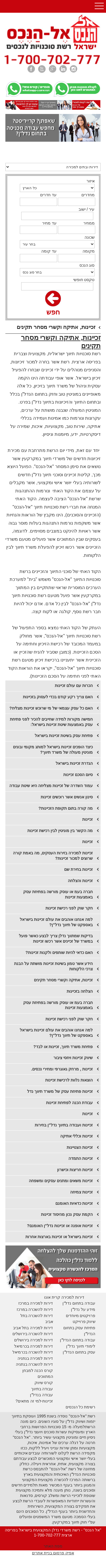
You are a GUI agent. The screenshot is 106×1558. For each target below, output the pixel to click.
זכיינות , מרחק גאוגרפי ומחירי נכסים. (62, 1069)
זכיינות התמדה (80, 1158)
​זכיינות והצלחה (80, 880)
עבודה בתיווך (42, 1389)
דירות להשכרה (40, 1352)
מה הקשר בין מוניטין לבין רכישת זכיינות (60, 830)
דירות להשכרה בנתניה (34, 1364)
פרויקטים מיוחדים (81, 1315)
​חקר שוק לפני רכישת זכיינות (69, 908)
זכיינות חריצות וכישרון (75, 1169)
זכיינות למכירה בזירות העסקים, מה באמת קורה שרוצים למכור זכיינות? (53, 856)
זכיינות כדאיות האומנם (74, 1203)
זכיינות (87, 819)
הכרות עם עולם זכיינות (74, 685)
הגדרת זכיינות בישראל (74, 763)
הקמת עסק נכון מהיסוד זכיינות (67, 1214)
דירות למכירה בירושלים (33, 1340)
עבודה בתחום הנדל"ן (77, 1340)
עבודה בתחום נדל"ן (78, 1303)
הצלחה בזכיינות (80, 991)
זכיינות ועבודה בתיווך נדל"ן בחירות (64, 1125)
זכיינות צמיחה (81, 1192)
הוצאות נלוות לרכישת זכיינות (69, 1080)
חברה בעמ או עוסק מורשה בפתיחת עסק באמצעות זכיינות (58, 894)
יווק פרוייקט (83, 1321)
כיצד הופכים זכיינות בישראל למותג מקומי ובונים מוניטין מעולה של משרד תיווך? (53, 750)
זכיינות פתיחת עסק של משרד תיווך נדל (60, 1091)
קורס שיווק (43, 1382)
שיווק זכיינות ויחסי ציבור (73, 1057)
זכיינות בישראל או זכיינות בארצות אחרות (59, 1236)
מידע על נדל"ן (83, 1309)
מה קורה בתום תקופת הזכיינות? (65, 808)
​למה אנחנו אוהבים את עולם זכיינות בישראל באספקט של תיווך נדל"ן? (56, 922)
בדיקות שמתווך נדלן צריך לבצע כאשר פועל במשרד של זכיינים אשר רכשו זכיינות (56, 938)
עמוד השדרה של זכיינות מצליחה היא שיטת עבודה (51, 785)
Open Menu (99, 6)
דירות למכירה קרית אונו (64, 1297)
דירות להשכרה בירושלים (32, 1333)
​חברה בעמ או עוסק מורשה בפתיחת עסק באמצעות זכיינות (58, 1005)
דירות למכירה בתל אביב (33, 1328)
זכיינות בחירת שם (78, 869)
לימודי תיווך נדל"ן (80, 1346)
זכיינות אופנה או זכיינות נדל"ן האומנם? (60, 1225)
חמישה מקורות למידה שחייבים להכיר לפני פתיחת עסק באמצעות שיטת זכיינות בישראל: (51, 722)
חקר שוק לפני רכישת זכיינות (69, 1019)
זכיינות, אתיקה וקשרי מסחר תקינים (63, 980)
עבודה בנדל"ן (41, 1395)
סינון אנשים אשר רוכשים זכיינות (67, 797)
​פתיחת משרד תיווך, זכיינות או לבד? (63, 1046)
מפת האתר (53, 1546)
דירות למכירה (41, 1346)
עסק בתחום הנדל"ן (79, 1352)
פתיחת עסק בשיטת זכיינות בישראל (64, 735)
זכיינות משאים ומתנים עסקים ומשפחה (61, 1180)
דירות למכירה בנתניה (35, 1358)
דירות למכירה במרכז (35, 1303)
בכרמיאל (21, 1346)
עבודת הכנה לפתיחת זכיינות (69, 1102)
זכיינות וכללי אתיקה (76, 1136)
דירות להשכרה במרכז (35, 1309)
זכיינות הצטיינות (80, 1147)
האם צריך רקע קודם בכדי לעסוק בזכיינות (58, 697)
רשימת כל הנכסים (81, 1407)
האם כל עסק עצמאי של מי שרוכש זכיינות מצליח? (51, 708)
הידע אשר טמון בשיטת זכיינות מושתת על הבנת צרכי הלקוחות (53, 966)
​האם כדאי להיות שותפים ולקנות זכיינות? (59, 952)
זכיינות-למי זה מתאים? (34, 1401)
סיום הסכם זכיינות (78, 774)
